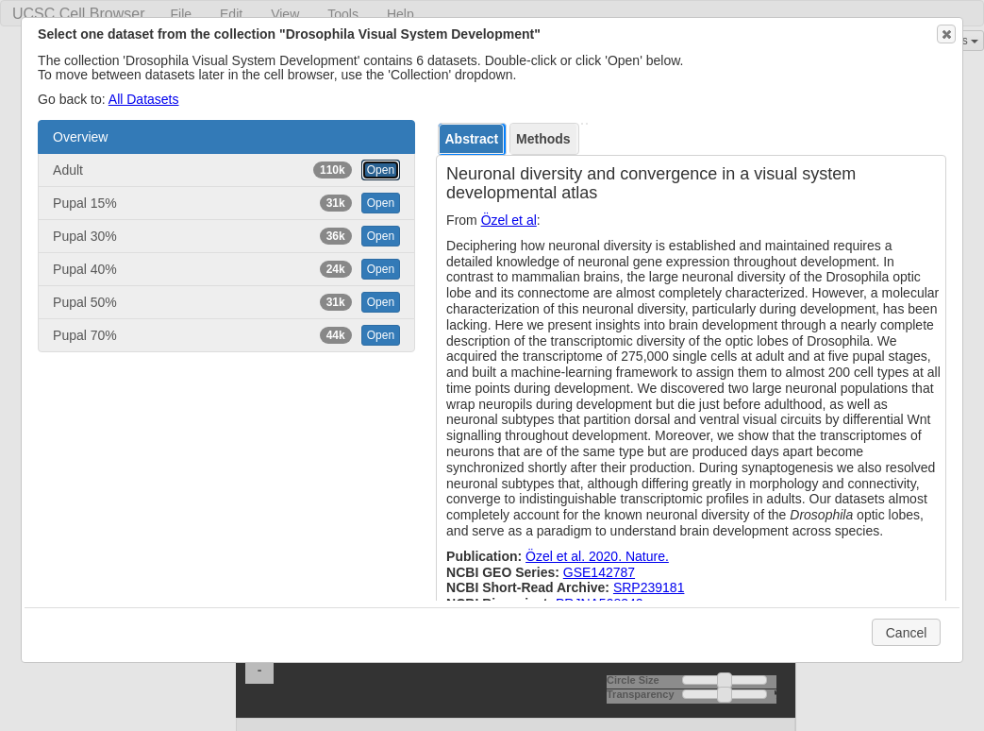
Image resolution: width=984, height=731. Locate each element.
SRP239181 (649, 587)
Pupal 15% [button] (226, 203)
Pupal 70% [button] (226, 335)
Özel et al (509, 220)
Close (945, 34)
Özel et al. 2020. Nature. (597, 556)
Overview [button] (80, 136)
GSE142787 (599, 572)
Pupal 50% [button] (226, 302)
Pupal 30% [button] (226, 236)
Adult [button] (226, 170)
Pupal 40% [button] (226, 269)
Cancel (906, 632)
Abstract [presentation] (471, 138)
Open (380, 170)
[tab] (472, 139)
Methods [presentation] (543, 138)
